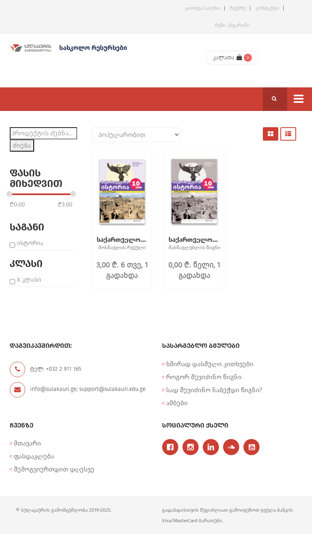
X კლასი (29, 279)
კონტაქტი (267, 8)
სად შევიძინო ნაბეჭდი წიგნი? (214, 390)
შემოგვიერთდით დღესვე (54, 469)
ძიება (22, 145)
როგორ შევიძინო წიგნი (204, 377)
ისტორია (30, 243)
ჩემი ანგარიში (232, 25)
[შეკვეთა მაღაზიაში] (136, 134)
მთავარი (27, 443)
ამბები (177, 403)
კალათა (227, 57)
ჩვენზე (238, 8)
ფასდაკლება (34, 456)
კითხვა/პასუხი (202, 8)
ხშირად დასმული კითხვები (210, 364)
